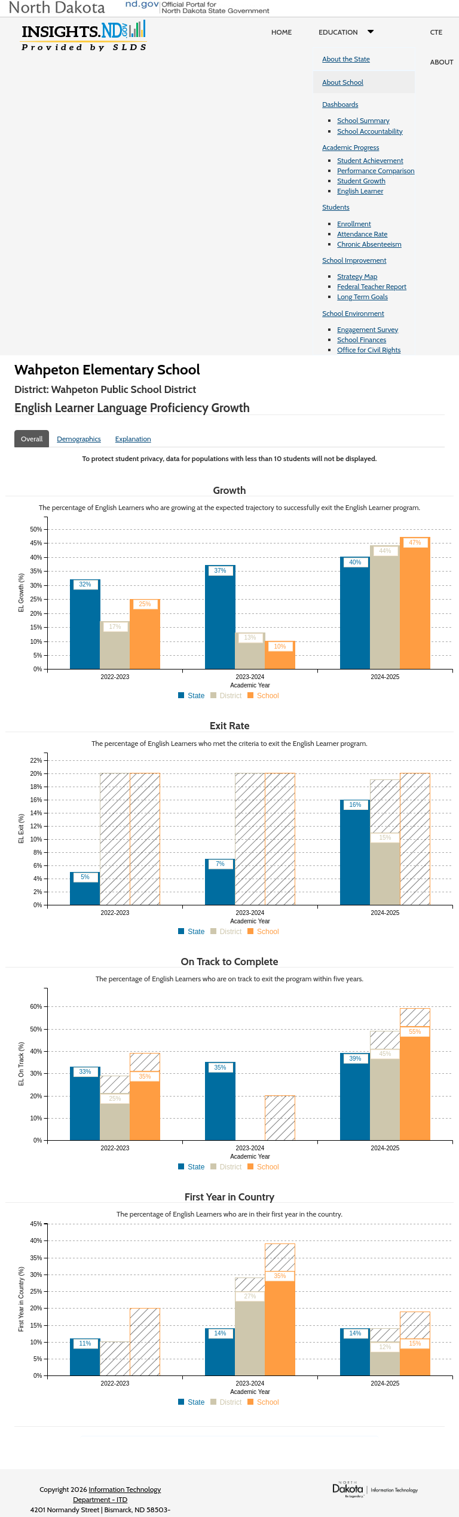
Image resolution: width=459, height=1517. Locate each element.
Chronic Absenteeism (369, 243)
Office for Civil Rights (368, 349)
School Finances (361, 339)
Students (336, 206)
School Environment (353, 313)
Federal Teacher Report (371, 286)
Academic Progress (350, 147)
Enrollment (354, 223)
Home (281, 31)
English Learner (360, 190)
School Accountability (370, 131)
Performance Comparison (376, 170)
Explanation (133, 438)
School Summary (363, 120)
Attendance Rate (362, 233)
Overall (31, 438)
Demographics (79, 438)
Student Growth (361, 180)
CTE (436, 31)
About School (342, 82)
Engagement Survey (367, 329)
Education (349, 32)
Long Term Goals (362, 296)
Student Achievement (370, 160)
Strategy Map (357, 276)
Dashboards (340, 104)
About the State (346, 58)
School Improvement (354, 260)
